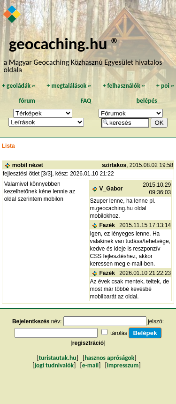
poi (165, 86)
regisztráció (88, 343)
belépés (147, 101)
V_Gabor (111, 188)
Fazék (107, 225)
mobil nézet (27, 165)
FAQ (85, 101)
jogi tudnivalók (54, 365)
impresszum (123, 365)
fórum (27, 101)
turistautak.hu (58, 358)
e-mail (90, 365)
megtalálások (68, 86)
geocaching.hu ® (64, 43)
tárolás (118, 333)
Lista (8, 146)
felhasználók (123, 86)
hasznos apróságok (109, 358)
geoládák (19, 86)
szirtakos (114, 165)
